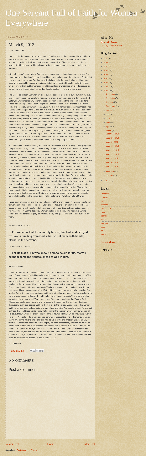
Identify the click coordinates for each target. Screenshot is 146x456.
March (109, 130)
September (111, 106)
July (108, 114)
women (104, 234)
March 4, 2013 (112, 162)
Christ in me (106, 193)
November (110, 98)
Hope (103, 212)
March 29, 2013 (112, 138)
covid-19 (104, 197)
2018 (106, 70)
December (110, 94)
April (108, 126)
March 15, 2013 (112, 146)
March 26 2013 (112, 142)
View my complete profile (111, 46)
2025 (106, 58)
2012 (106, 181)
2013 (106, 91)
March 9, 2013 (112, 158)
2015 (106, 82)
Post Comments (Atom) (27, 450)
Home (50, 444)
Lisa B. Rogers (110, 42)
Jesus (103, 220)
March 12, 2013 (112, 154)
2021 (106, 62)
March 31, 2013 (112, 134)
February (110, 171)
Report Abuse (108, 242)
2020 (106, 66)
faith (102, 201)
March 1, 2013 (112, 166)
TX (102, 231)
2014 (106, 87)
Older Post (89, 444)
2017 (106, 74)
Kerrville (104, 223)
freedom (104, 205)
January (109, 175)
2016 (106, 78)
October (109, 102)
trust (103, 227)
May (108, 122)
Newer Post (12, 444)
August (109, 110)
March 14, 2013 (112, 150)
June (108, 118)
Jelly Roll (105, 216)
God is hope (106, 208)
